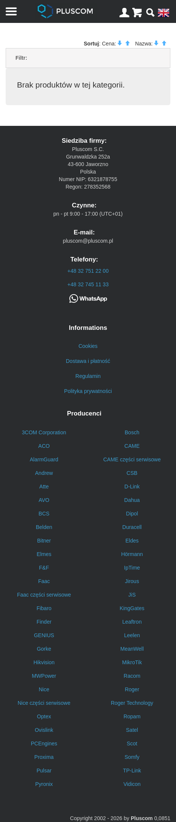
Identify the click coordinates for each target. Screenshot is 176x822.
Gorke (44, 649)
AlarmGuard (44, 459)
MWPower (44, 676)
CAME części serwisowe (132, 459)
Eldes (132, 541)
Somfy (131, 757)
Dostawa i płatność (88, 361)
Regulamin (88, 376)
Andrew (44, 473)
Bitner (44, 541)
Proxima (44, 757)
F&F (44, 568)
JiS (132, 595)
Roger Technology (132, 703)
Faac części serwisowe (44, 595)
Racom (132, 676)
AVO (43, 500)
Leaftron (132, 622)
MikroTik (132, 662)
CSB (132, 473)
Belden (44, 527)
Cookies (88, 346)
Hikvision (44, 662)
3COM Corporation (44, 432)
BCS (43, 514)
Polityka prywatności (88, 391)
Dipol (132, 514)
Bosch (132, 432)
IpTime (132, 568)
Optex (44, 716)
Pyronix (44, 784)
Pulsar (44, 771)
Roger (132, 689)
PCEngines (44, 743)
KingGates (132, 608)
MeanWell (132, 649)
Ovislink (44, 730)
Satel (132, 730)
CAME (131, 446)
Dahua (132, 500)
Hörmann (132, 554)
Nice (44, 689)
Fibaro (44, 608)
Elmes (44, 554)
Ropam (132, 716)
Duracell (132, 527)
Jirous (132, 581)
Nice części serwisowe (44, 703)
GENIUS (44, 635)
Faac (44, 581)
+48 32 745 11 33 (88, 284)
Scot (132, 743)
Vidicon (132, 784)
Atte (44, 487)
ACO (44, 446)
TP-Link (132, 771)
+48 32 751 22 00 (88, 271)
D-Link (131, 487)
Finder (44, 622)
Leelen (132, 635)
